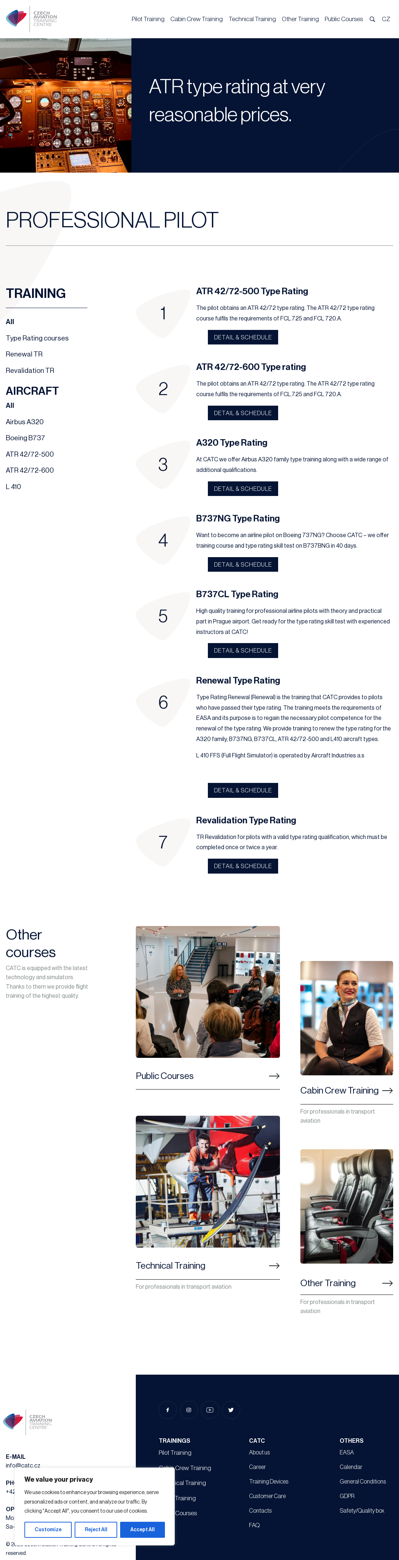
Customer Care (267, 1496)
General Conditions (363, 1482)
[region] (95, 1506)
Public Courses (344, 19)
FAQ (254, 1525)
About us (259, 1452)
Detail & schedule (243, 337)
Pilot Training (148, 19)
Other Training (300, 19)
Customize (48, 1529)
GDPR (347, 1496)
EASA (347, 1452)
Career (257, 1467)
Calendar (351, 1467)
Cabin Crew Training (196, 19)
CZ (386, 19)
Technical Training (252, 19)
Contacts (260, 1511)
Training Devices (268, 1482)
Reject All (96, 1529)
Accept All (142, 1529)
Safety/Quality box (362, 1511)
